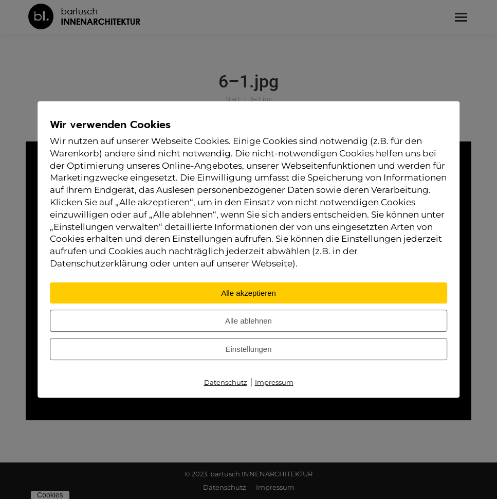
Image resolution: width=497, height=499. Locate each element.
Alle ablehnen (248, 320)
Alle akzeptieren (248, 293)
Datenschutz (225, 382)
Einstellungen (248, 349)
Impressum (274, 382)
